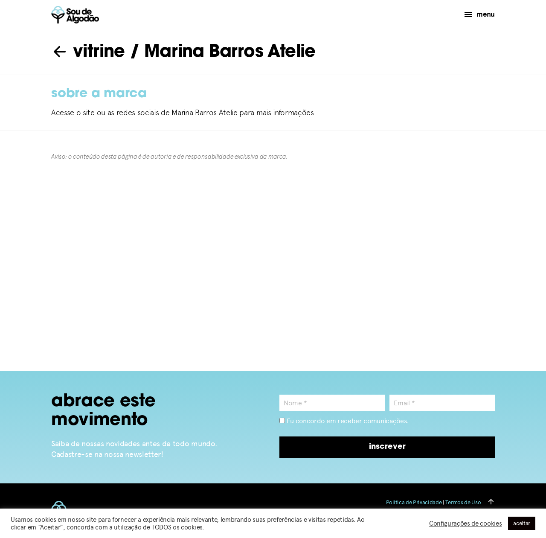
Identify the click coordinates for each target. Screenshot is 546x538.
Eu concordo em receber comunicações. (343, 421)
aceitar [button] (521, 523)
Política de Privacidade (414, 502)
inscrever (387, 447)
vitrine (88, 52)
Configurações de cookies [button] (465, 523)
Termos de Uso (463, 502)
